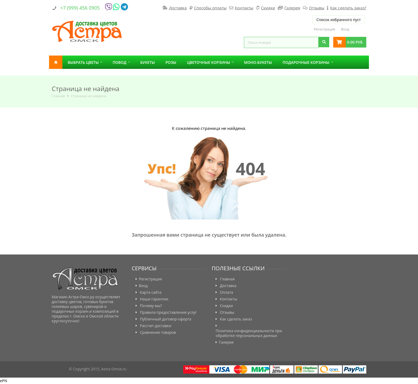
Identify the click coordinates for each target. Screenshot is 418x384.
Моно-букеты (258, 62)
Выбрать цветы (83, 62)
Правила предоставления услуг (168, 312)
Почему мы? (151, 305)
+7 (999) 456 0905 (80, 8)
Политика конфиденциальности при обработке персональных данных (249, 333)
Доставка (178, 7)
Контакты (244, 7)
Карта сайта (151, 292)
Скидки (268, 7)
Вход (345, 29)
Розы (171, 62)
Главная (55, 62)
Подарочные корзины (306, 62)
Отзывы (316, 7)
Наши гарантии (154, 299)
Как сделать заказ (236, 319)
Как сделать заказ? (348, 7)
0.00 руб (355, 42)
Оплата (226, 292)
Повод (119, 62)
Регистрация (324, 29)
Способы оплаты (210, 7)
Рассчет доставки (155, 325)
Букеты (147, 62)
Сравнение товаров (158, 332)
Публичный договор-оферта (165, 319)
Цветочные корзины (208, 62)
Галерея (292, 7)
